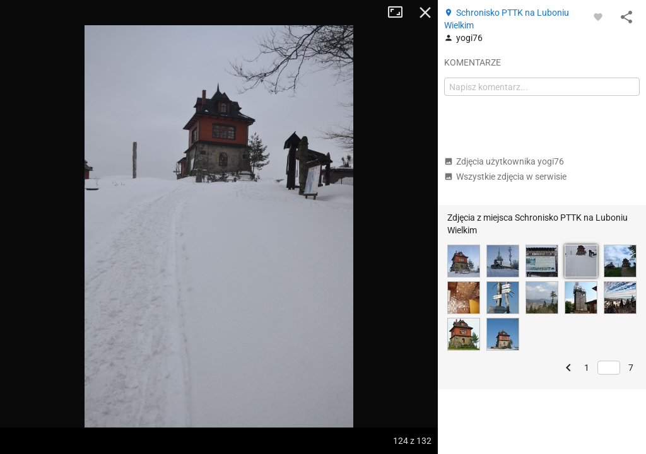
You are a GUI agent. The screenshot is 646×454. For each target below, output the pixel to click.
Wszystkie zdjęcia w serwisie (505, 177)
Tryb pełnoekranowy (400, 12)
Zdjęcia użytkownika (504, 161)
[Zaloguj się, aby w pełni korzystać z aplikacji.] (598, 16)
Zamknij (425, 12)
